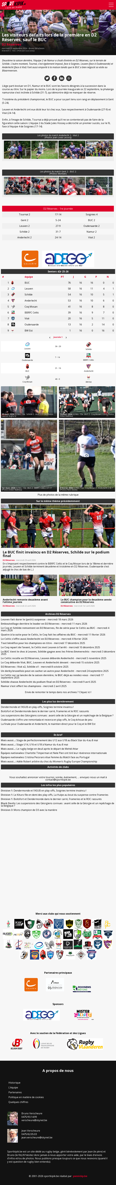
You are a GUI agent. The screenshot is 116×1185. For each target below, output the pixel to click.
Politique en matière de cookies (26, 1097)
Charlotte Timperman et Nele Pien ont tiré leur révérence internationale (54, 753)
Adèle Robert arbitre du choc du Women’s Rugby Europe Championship (49, 761)
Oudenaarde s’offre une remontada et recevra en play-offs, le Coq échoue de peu (46, 719)
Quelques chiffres (18, 1102)
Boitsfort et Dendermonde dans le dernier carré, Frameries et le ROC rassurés (45, 711)
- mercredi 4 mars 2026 (55, 629)
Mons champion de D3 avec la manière (29, 810)
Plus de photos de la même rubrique (58, 494)
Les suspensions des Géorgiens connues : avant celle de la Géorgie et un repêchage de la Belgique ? (57, 715)
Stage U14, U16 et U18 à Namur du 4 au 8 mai (34, 744)
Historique (14, 1082)
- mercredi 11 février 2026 (53, 634)
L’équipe (13, 1087)
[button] (17, 153)
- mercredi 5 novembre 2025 (53, 658)
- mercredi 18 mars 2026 (37, 619)
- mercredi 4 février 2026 (44, 639)
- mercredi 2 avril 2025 (34, 686)
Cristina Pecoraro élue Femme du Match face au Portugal (45, 757)
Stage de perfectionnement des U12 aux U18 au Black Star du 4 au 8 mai (49, 740)
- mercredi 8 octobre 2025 (34, 666)
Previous (8, 149)
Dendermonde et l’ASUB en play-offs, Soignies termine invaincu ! (37, 707)
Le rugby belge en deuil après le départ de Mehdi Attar (39, 749)
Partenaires (15, 1092)
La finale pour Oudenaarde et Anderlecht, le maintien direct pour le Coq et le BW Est (48, 724)
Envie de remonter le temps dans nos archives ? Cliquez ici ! (58, 692)
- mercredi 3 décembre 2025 (58, 652)
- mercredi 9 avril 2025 (48, 682)
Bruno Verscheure (36, 48)
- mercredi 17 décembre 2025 (43, 643)
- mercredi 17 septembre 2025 (52, 676)
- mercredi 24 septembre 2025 (55, 671)
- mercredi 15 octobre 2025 (50, 662)
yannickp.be (80, 1176)
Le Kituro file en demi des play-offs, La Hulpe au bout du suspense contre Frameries (54, 795)
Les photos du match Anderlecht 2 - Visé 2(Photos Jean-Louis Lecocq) (58, 136)
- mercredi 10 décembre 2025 (50, 647)
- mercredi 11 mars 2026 (44, 623)
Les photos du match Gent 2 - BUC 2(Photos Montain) (58, 172)
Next (107, 149)
